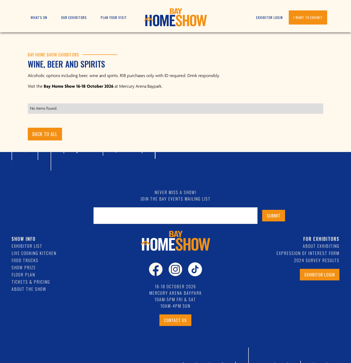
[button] (39, 17)
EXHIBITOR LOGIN (269, 17)
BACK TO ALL (44, 133)
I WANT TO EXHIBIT (308, 17)
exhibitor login (319, 275)
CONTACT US (175, 320)
